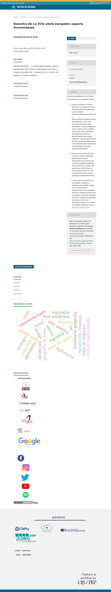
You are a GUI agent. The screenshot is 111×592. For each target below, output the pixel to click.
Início (16, 17)
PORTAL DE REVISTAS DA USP (13, 3)
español (17, 286)
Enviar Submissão (23, 267)
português (18, 293)
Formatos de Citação (81, 250)
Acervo (23, 17)
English (17, 282)
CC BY (84, 121)
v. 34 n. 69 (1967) (35, 17)
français (17, 290)
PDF (72, 38)
